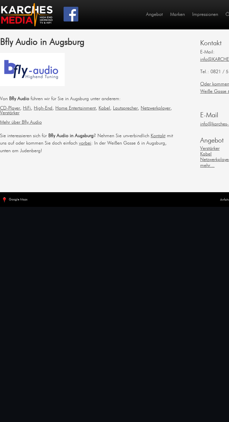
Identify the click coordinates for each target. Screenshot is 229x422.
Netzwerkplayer (155, 108)
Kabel (104, 108)
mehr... (207, 165)
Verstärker (9, 113)
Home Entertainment (75, 108)
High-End (43, 108)
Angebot (154, 14)
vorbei (85, 143)
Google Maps (14, 200)
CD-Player (10, 108)
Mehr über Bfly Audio (21, 122)
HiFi (27, 108)
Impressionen (205, 14)
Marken (177, 14)
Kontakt (158, 136)
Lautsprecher (125, 108)
